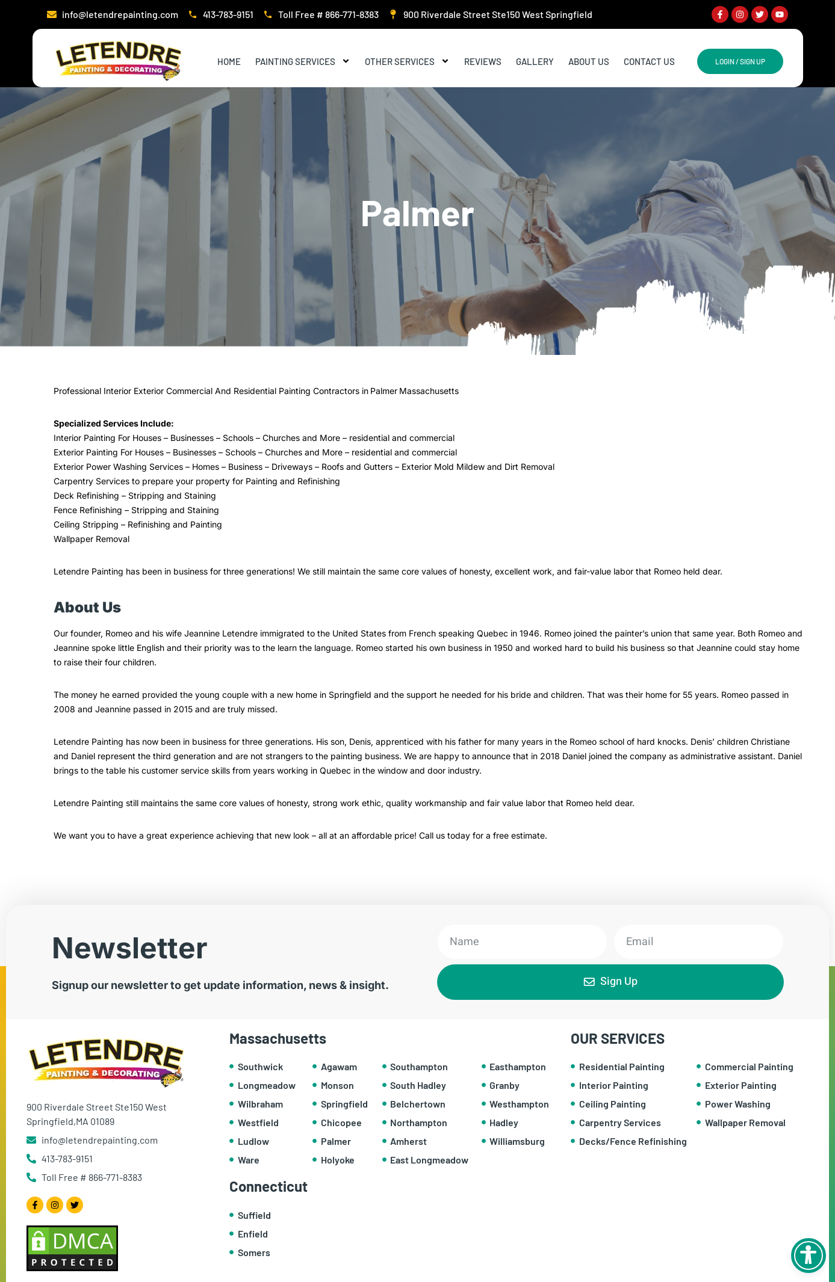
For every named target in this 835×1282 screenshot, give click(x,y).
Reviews (482, 61)
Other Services (407, 61)
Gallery (535, 61)
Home (229, 61)
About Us (588, 61)
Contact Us (649, 61)
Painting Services (302, 61)
